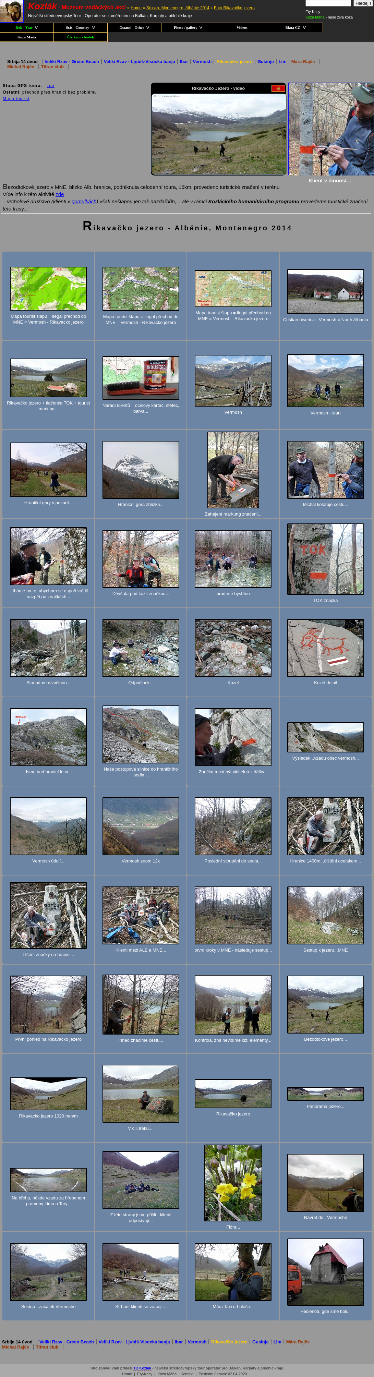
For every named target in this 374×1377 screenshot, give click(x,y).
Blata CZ (296, 27)
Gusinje (265, 61)
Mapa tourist (16, 98)
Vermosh (202, 61)
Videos (242, 27)
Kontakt (187, 1374)
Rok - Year (26, 27)
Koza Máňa (26, 37)
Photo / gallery (188, 27)
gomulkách (84, 201)
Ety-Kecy (144, 1374)
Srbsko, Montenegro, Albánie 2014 (177, 7)
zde (50, 85)
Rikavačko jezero (234, 61)
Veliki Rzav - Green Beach (72, 61)
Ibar (184, 61)
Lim (283, 61)
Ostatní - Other (134, 27)
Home (136, 7)
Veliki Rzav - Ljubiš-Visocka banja (139, 61)
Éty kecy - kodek (80, 37)
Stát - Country (80, 27)
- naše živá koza (329, 17)
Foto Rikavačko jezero (234, 7)
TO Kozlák (142, 1368)
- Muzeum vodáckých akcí (77, 7)
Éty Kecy (312, 12)
